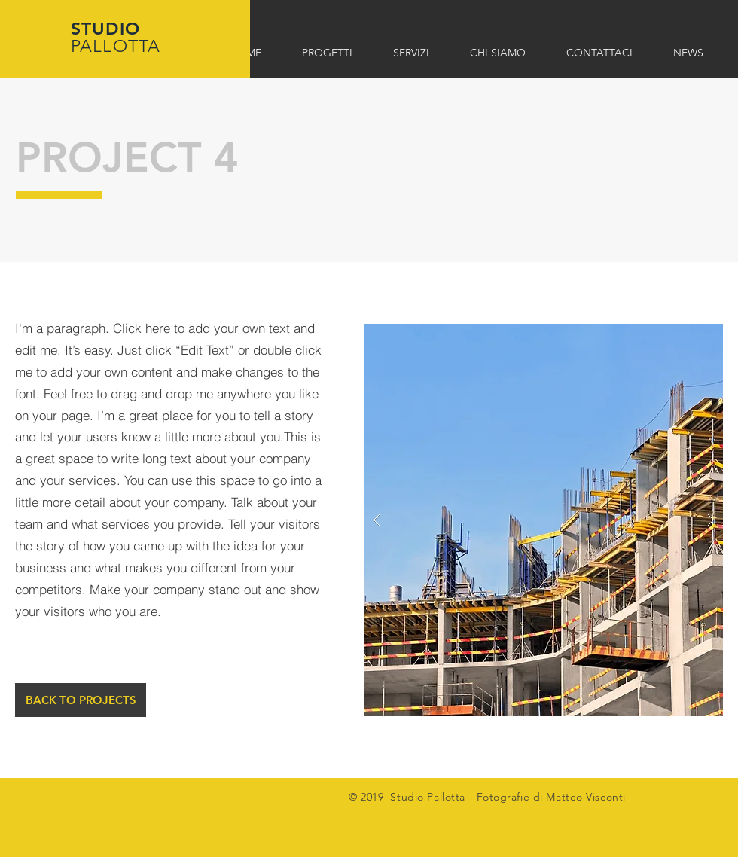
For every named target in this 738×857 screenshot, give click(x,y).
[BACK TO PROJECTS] (80, 700)
